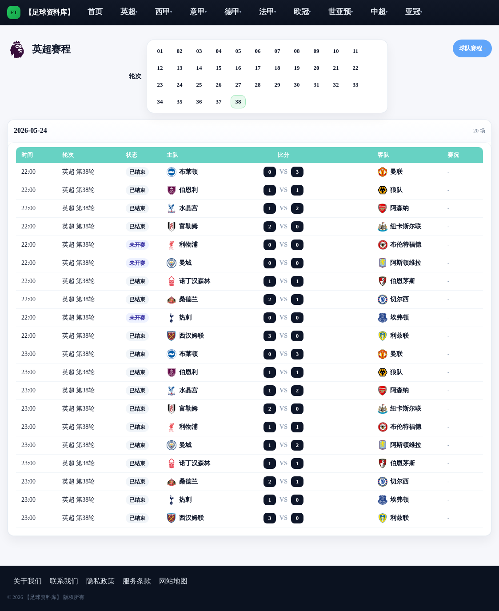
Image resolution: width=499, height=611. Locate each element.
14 (199, 67)
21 (336, 67)
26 (219, 84)
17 (258, 67)
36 (199, 101)
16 (238, 67)
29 (277, 84)
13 (180, 67)
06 (258, 51)
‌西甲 (163, 12)
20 (316, 67)
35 (180, 101)
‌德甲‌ (232, 12)
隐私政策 (100, 581)
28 (258, 84)
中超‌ (379, 12)
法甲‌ (267, 12)
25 (199, 84)
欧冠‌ (302, 12)
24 (180, 84)
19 (297, 67)
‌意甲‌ (198, 12)
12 (160, 67)
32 (336, 84)
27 (238, 84)
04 (219, 51)
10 (336, 51)
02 (180, 51)
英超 (128, 12)
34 (160, 101)
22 (356, 67)
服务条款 (137, 581)
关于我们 (27, 581)
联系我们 (64, 581)
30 (297, 84)
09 (316, 51)
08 (297, 51)
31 (316, 84)
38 (238, 101)
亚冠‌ (413, 12)
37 (219, 101)
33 (356, 84)
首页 (95, 12)
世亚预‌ (340, 12)
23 (160, 84)
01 (160, 51)
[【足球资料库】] (40, 12)
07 (277, 51)
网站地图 (173, 581)
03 (199, 51)
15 (219, 67)
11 (355, 51)
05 (238, 51)
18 (277, 67)
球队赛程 (472, 48)
